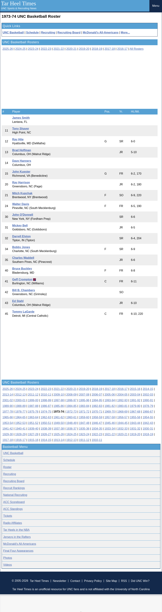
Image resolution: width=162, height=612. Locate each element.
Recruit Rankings (14, 488)
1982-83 (97, 405)
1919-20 (135, 434)
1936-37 (71, 428)
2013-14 (7, 394)
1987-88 (33, 405)
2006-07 (97, 394)
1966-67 (148, 411)
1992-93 (122, 400)
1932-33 (122, 428)
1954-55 (148, 417)
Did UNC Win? (140, 580)
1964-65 (20, 417)
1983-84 (84, 405)
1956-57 (122, 417)
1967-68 (135, 411)
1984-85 (71, 405)
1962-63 (46, 417)
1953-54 (7, 422)
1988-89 (20, 405)
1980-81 (122, 405)
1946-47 (97, 422)
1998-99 (46, 400)
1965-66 (7, 417)
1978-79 (148, 405)
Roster (7, 467)
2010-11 (46, 394)
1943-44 (135, 422)
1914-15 (46, 439)
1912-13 (71, 439)
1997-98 (58, 400)
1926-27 (46, 434)
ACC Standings (13, 508)
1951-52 (33, 422)
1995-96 (84, 400)
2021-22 (58, 48)
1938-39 (46, 428)
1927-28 (33, 434)
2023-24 (33, 48)
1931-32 (135, 428)
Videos (7, 564)
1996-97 (71, 400)
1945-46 (109, 422)
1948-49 (71, 422)
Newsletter (59, 580)
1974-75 (46, 411)
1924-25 (71, 434)
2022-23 (46, 48)
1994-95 (97, 400)
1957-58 (109, 417)
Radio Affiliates (12, 522)
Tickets (7, 515)
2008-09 (71, 394)
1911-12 (84, 439)
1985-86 (58, 405)
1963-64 (33, 417)
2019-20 (84, 48)
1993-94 (109, 400)
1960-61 (71, 417)
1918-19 (148, 434)
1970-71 (97, 411)
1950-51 (46, 422)
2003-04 (135, 394)
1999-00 (33, 400)
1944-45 (122, 422)
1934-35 (97, 428)
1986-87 (46, 405)
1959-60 (84, 417)
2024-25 (20, 48)
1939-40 (33, 428)
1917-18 (7, 439)
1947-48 (84, 422)
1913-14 (58, 439)
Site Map (111, 580)
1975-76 (33, 411)
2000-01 (20, 400)
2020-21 (71, 48)
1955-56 (135, 417)
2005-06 (109, 394)
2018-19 (97, 48)
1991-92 (135, 400)
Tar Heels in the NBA (16, 529)
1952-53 (20, 422)
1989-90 (7, 405)
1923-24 (84, 434)
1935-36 (84, 428)
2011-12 (33, 394)
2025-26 (7, 48)
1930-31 (148, 428)
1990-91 (148, 400)
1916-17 (20, 439)
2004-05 (122, 394)
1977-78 (7, 411)
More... (125, 32)
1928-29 (20, 434)
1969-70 (109, 411)
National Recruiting (15, 494)
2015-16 (135, 388)
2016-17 (122, 48)
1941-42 (7, 428)
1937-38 (58, 428)
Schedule (32, 32)
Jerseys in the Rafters (17, 536)
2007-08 (84, 394)
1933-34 (109, 428)
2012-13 (20, 394)
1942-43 (148, 422)
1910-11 (97, 439)
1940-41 (20, 428)
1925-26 (58, 434)
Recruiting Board (68, 32)
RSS (124, 580)
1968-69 (122, 411)
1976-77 (20, 411)
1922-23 (97, 434)
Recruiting (48, 32)
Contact (75, 580)
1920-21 (122, 434)
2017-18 (109, 48)
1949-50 (58, 422)
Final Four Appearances (18, 550)
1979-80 (135, 405)
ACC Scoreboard (14, 502)
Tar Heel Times (18, 3)
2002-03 (148, 394)
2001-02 (7, 400)
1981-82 (109, 405)
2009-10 (58, 394)
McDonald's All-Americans (100, 32)
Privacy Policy (93, 580)
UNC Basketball (13, 32)
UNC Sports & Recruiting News (18, 8)
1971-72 (84, 411)
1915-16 (33, 439)
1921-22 (109, 434)
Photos (7, 557)
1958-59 (97, 417)
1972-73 (71, 411)
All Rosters (137, 48)
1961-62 (58, 417)
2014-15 (148, 388)
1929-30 (7, 434)
